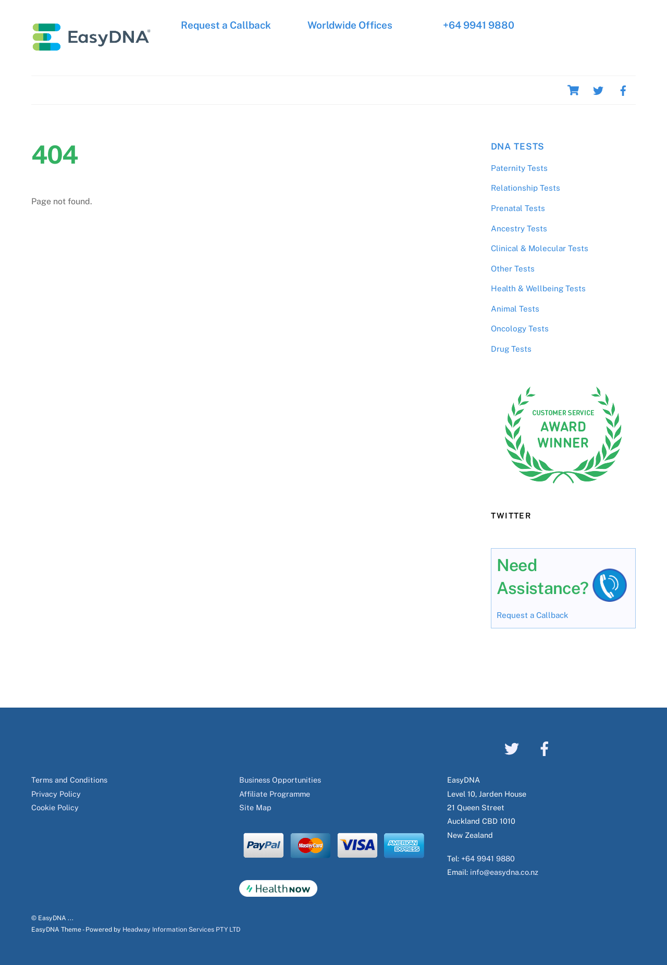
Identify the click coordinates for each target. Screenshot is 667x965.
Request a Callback (226, 25)
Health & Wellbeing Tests (538, 288)
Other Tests (513, 268)
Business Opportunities (280, 779)
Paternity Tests (519, 168)
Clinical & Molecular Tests (539, 248)
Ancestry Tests (519, 228)
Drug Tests (511, 348)
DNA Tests (518, 146)
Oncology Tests (520, 328)
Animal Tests (515, 308)
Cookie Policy (55, 807)
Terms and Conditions (69, 779)
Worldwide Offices (349, 25)
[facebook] (623, 90)
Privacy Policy (56, 793)
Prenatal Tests (518, 208)
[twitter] (598, 90)
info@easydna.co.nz (504, 872)
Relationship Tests (525, 187)
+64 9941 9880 (477, 25)
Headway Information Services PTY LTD (181, 929)
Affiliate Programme (274, 793)
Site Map (255, 807)
